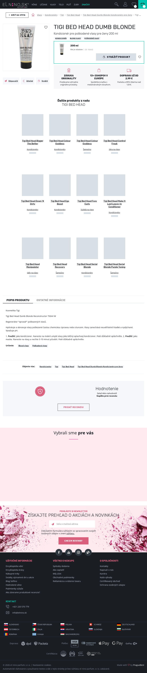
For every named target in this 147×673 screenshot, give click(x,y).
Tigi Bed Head (73, 15)
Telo (61, 4)
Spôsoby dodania (61, 566)
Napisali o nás (107, 570)
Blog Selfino (11, 581)
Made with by (130, 665)
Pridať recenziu (74, 407)
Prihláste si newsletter (73, 514)
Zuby (76, 4)
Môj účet (57, 573)
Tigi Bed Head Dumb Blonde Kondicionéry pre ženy (107, 15)
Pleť (69, 4)
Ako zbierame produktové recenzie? (23, 592)
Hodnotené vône (14, 585)
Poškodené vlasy (39, 345)
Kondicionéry (51, 15)
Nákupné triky (12, 573)
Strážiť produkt (116, 57)
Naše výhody (106, 577)
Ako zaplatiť (58, 570)
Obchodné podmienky (63, 577)
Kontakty (104, 566)
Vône (34, 4)
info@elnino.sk (19, 612)
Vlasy (39, 15)
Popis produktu (17, 300)
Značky (86, 4)
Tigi (62, 15)
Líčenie (43, 4)
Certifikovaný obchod (110, 581)
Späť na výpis (18, 15)
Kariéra (103, 573)
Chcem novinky (73, 541)
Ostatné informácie (51, 300)
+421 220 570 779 (20, 606)
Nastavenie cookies (42, 665)
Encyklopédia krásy (15, 570)
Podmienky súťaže (14, 588)
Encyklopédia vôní (14, 566)
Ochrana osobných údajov (112, 585)
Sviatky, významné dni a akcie (20, 577)
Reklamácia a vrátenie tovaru (67, 581)
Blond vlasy (24, 345)
